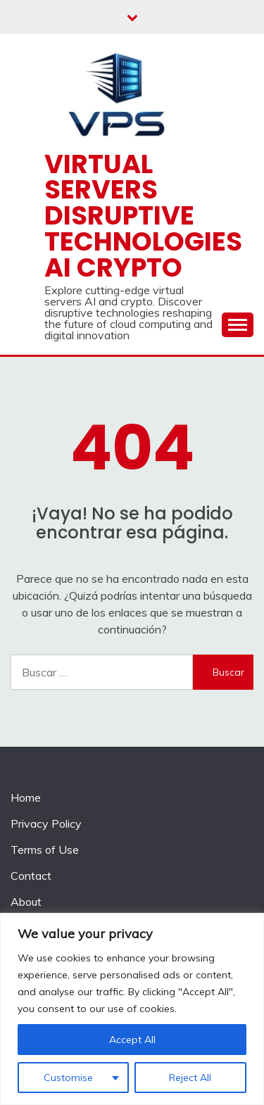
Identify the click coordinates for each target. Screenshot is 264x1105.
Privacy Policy (46, 823)
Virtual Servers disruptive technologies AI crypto (143, 216)
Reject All (190, 1077)
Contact (31, 876)
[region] (132, 1009)
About (26, 902)
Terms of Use (45, 849)
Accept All (132, 1039)
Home (26, 797)
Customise (68, 1077)
